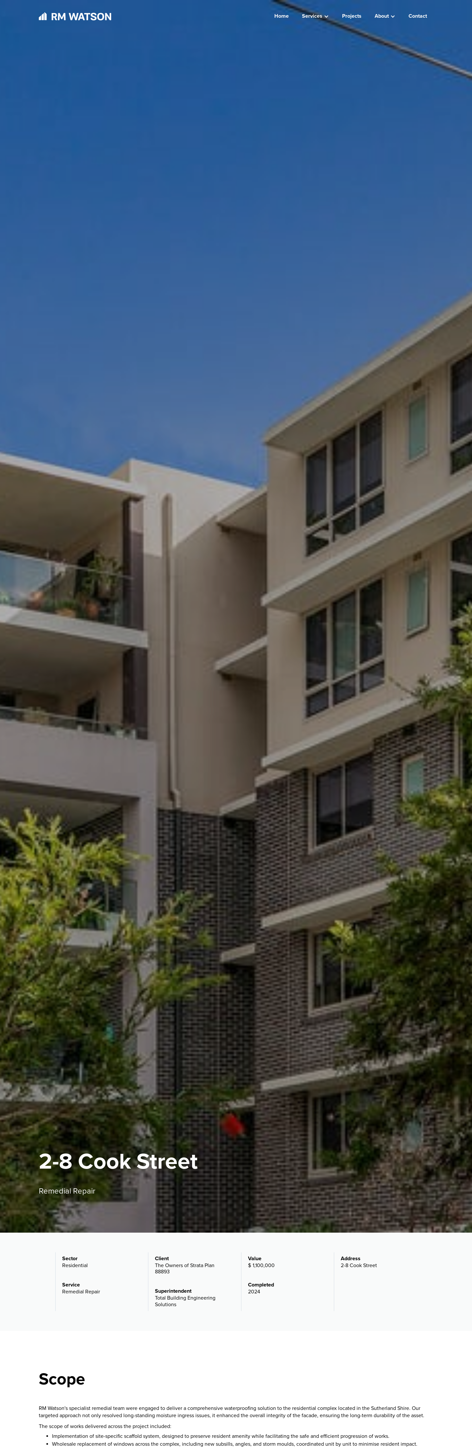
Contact (418, 16)
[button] (315, 16)
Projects (351, 16)
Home (281, 16)
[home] (75, 16)
